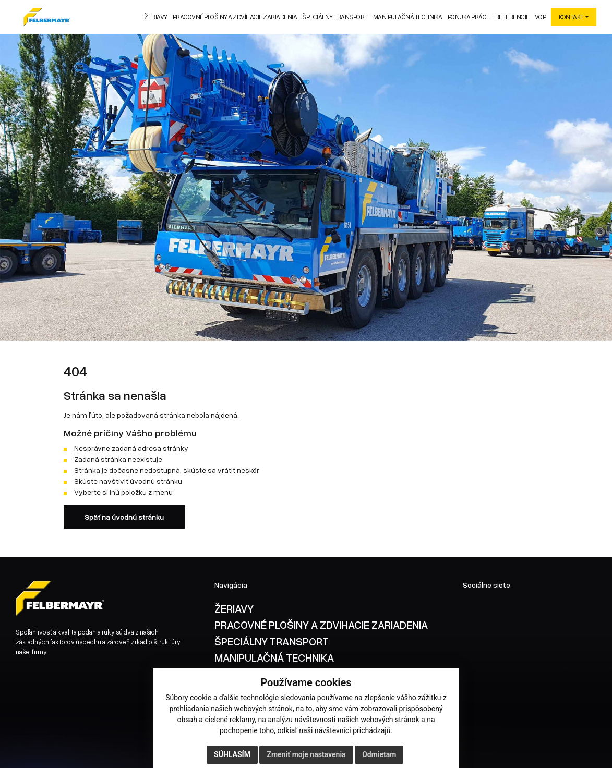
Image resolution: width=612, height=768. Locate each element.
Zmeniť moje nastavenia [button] (306, 754)
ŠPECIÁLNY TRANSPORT (271, 641)
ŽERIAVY (234, 608)
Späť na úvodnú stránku (124, 517)
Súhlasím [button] (232, 754)
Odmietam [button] (379, 754)
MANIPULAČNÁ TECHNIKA (274, 657)
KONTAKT (571, 17)
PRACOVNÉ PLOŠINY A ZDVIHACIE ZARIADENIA (321, 624)
